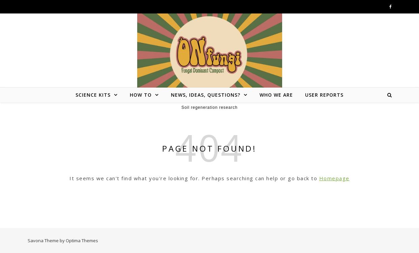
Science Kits (93, 95)
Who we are (276, 95)
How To (141, 95)
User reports (324, 95)
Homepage (334, 178)
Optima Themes (82, 241)
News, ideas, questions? (205, 95)
